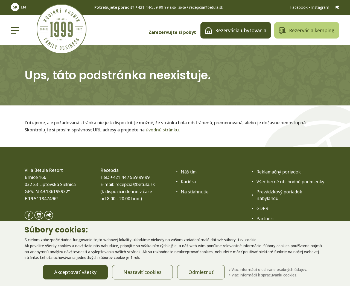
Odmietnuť (201, 272)
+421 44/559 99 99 (152, 7)
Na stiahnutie (195, 192)
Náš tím (189, 172)
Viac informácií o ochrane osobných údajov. (268, 269)
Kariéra (188, 182)
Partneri (264, 219)
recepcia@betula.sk (206, 7)
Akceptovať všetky (75, 272)
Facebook (299, 7)
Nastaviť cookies (142, 272)
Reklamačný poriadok (278, 172)
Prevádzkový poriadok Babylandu (279, 195)
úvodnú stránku (162, 130)
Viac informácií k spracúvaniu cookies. (263, 275)
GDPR (262, 208)
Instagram (320, 7)
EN (23, 7)
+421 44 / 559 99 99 (130, 177)
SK (15, 7)
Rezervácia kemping (306, 30)
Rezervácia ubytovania (235, 30)
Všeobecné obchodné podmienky (290, 182)
